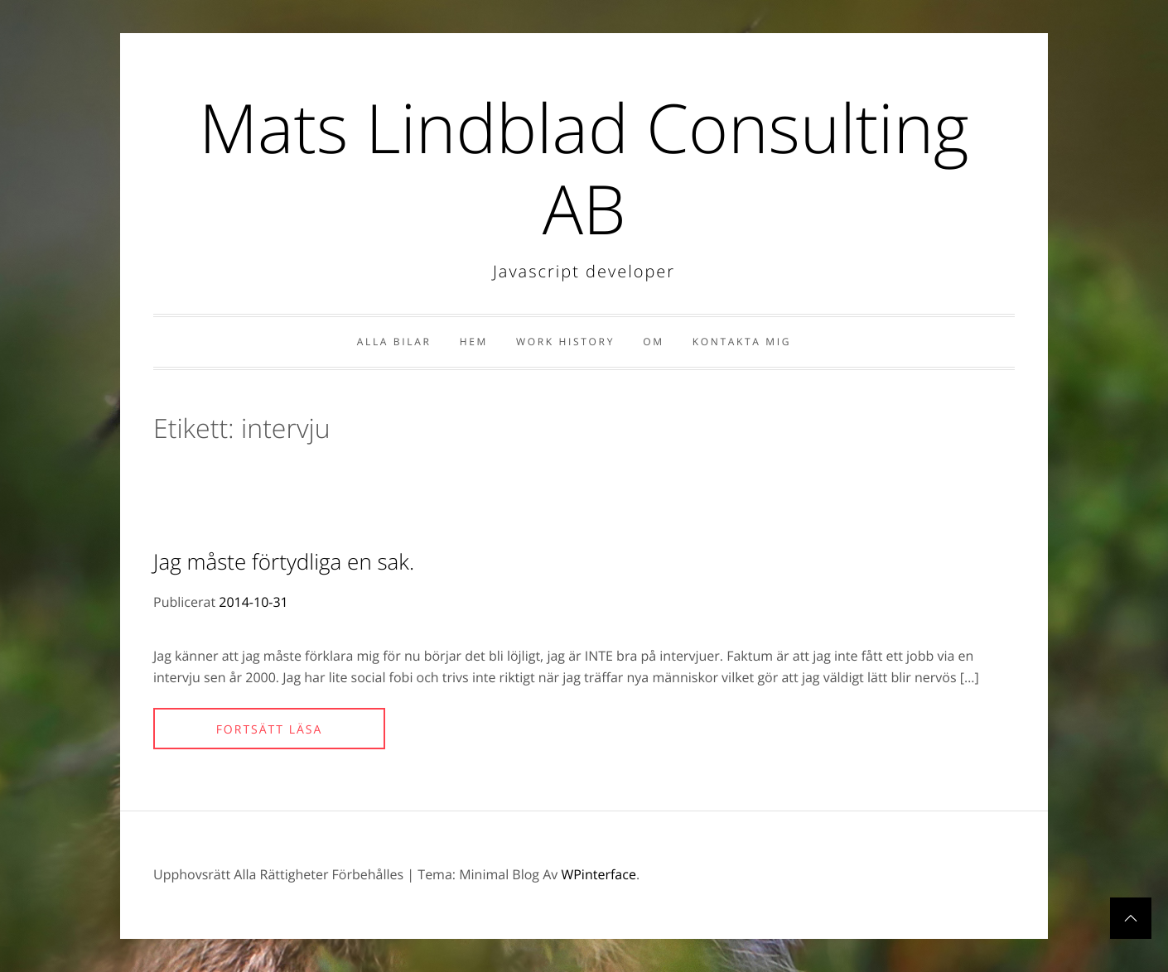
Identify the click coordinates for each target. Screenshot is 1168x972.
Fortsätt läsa (269, 730)
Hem (474, 341)
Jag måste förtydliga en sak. (283, 561)
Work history (565, 341)
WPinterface (598, 874)
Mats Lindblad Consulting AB (583, 168)
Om (653, 341)
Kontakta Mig (742, 341)
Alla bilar (394, 341)
